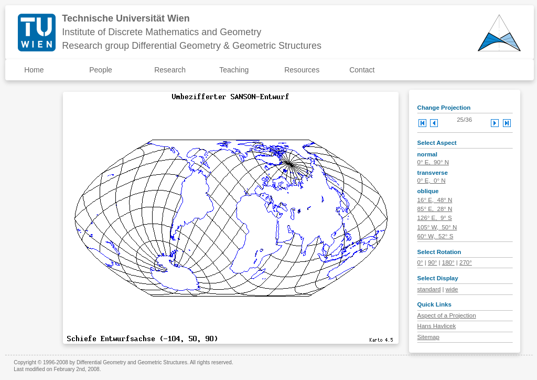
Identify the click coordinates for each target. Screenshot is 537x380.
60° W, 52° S (435, 236)
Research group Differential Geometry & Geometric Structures (191, 45)
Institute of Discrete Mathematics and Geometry (161, 32)
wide (452, 289)
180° (448, 262)
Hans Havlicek (436, 326)
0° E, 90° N (433, 162)
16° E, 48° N (435, 200)
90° (432, 262)
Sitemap (428, 337)
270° (465, 262)
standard (429, 289)
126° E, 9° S (434, 218)
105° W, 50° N (437, 227)
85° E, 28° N (435, 209)
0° (420, 262)
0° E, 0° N (431, 180)
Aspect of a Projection (446, 315)
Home (34, 70)
